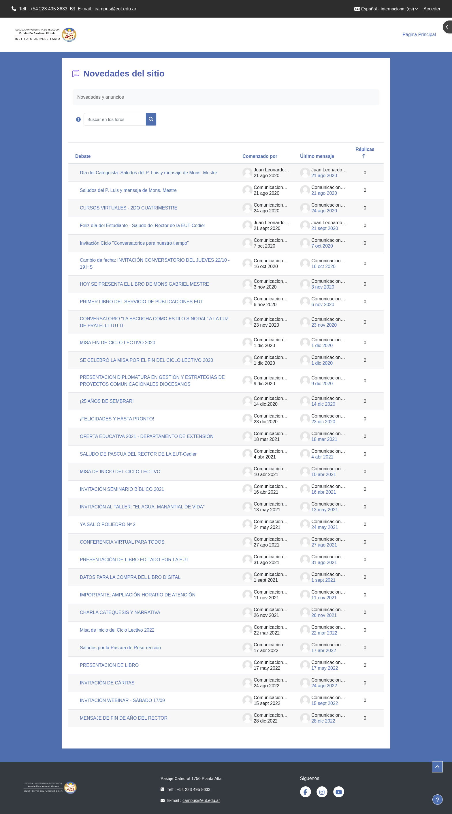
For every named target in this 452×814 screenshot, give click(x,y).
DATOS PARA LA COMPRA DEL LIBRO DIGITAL (130, 577)
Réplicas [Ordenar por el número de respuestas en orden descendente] (364, 149)
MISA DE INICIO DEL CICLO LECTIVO (120, 471)
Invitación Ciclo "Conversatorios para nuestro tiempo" (134, 243)
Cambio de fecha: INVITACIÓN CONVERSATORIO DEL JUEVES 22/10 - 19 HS (155, 264)
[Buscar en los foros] (115, 119)
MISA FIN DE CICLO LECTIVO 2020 (117, 342)
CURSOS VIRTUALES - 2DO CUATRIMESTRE (128, 207)
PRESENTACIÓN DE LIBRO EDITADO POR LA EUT (134, 559)
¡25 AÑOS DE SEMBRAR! (107, 401)
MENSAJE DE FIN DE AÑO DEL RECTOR (123, 718)
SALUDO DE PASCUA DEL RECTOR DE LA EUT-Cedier (138, 454)
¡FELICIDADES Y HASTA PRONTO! (117, 418)
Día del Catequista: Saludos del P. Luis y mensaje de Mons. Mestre (148, 172)
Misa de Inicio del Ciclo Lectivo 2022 (117, 630)
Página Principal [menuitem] (419, 34)
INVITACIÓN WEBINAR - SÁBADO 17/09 (122, 700)
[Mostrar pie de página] (437, 799)
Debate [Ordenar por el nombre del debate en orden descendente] (83, 156)
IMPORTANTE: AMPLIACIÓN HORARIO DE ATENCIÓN (137, 594)
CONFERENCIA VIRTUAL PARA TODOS (122, 542)
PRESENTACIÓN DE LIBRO (109, 665)
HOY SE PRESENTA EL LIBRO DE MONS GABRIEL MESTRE (144, 284)
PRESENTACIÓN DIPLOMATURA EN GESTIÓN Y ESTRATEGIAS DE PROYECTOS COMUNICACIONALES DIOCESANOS (152, 381)
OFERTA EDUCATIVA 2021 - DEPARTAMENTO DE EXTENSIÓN (147, 436)
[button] (386, 9)
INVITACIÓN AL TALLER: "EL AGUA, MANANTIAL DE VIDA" (142, 506)
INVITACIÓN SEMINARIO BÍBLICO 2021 (122, 489)
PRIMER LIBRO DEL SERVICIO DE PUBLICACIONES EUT (141, 301)
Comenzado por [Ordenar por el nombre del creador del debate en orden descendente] (259, 156)
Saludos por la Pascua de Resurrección (120, 647)
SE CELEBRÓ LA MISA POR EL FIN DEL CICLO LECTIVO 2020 (146, 360)
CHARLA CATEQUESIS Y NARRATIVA (120, 612)
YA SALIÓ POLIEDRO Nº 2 (107, 524)
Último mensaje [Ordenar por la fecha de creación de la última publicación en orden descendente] (317, 156)
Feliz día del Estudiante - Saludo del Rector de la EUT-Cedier (142, 225)
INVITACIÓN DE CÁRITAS (107, 682)
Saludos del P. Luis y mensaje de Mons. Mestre (128, 190)
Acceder (431, 8)
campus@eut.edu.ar (115, 8)
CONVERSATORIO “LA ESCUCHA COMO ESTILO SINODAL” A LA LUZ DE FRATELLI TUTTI (154, 322)
